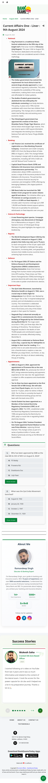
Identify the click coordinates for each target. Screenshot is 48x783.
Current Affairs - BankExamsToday (28, 772)
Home (5, 19)
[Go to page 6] (24, 715)
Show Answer (11, 482)
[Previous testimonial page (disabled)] (7, 714)
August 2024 (13, 19)
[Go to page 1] (13, 715)
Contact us (33, 724)
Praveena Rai (13, 465)
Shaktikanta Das (14, 470)
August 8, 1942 (14, 499)
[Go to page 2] (15, 715)
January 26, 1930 (14, 504)
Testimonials (24, 728)
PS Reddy (12, 460)
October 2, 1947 (14, 509)
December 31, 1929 (15, 514)
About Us (21, 724)
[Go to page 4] (20, 715)
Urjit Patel (12, 475)
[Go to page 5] (22, 715)
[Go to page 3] (17, 715)
